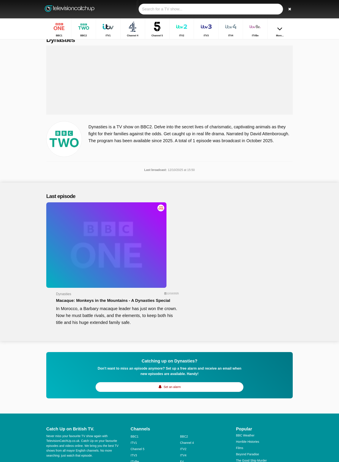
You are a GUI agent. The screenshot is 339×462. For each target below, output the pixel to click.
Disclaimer (79, 404)
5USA (135, 414)
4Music (185, 420)
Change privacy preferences (66, 412)
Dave (183, 427)
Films (239, 388)
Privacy (95, 404)
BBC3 (184, 414)
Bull (238, 438)
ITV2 (183, 389)
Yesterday (137, 433)
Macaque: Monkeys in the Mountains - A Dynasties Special (198, 224)
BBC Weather (245, 375)
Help (64, 404)
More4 (135, 408)
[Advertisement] (169, 89)
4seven (185, 408)
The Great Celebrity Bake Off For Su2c (262, 432)
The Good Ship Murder (251, 400)
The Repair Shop (247, 413)
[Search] (288, 9)
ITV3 (134, 395)
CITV (183, 433)
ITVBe (135, 402)
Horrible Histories (247, 382)
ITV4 (183, 395)
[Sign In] (273, 9)
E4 (182, 402)
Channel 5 (137, 389)
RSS (107, 404)
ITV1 (134, 383)
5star (134, 427)
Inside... (241, 419)
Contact (51, 404)
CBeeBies (186, 439)
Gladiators (243, 407)
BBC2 (184, 376)
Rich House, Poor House (252, 426)
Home (273, 42)
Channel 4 (187, 383)
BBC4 (135, 420)
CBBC (135, 439)
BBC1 (135, 376)
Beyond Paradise (247, 394)
